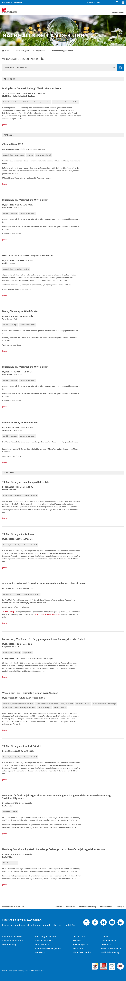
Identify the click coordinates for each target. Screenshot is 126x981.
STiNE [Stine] (99, 2)
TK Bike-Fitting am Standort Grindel (21, 746)
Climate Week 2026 (12, 144)
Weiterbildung (9, 944)
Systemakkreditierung (120, 964)
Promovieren (41, 944)
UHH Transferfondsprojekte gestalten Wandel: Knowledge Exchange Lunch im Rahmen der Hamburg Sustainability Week (56, 797)
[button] (117, 2)
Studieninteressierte (11, 940)
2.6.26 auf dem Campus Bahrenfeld (46, 614)
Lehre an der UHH (43, 940)
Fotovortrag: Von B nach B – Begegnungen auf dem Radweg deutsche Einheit (43, 639)
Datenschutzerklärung (87, 906)
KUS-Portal (91, 2)
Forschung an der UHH (45, 936)
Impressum (70, 906)
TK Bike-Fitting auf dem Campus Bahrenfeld (25, 482)
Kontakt (104, 936)
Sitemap (119, 906)
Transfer (39, 952)
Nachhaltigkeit (79, 944)
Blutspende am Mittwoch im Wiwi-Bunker (25, 200)
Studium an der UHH (12, 936)
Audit (102, 964)
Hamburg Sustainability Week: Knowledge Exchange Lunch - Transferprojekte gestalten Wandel (53, 849)
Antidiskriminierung (110, 952)
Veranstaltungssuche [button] (15, 67)
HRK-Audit (111, 965)
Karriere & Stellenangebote (48, 948)
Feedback (58, 906)
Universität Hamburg (12, 2)
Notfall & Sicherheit (110, 948)
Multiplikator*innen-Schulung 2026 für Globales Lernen (32, 88)
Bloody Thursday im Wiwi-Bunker (20, 311)
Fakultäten (78, 948)
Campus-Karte (107, 940)
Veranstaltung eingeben (120, 67)
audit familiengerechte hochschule (95, 966)
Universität (78, 936)
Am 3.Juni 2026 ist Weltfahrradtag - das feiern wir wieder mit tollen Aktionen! (44, 583)
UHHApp (105, 944)
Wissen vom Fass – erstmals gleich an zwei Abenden (30, 693)
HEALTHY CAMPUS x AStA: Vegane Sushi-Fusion (27, 255)
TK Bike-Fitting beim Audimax (18, 534)
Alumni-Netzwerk (81, 952)
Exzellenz (77, 940)
